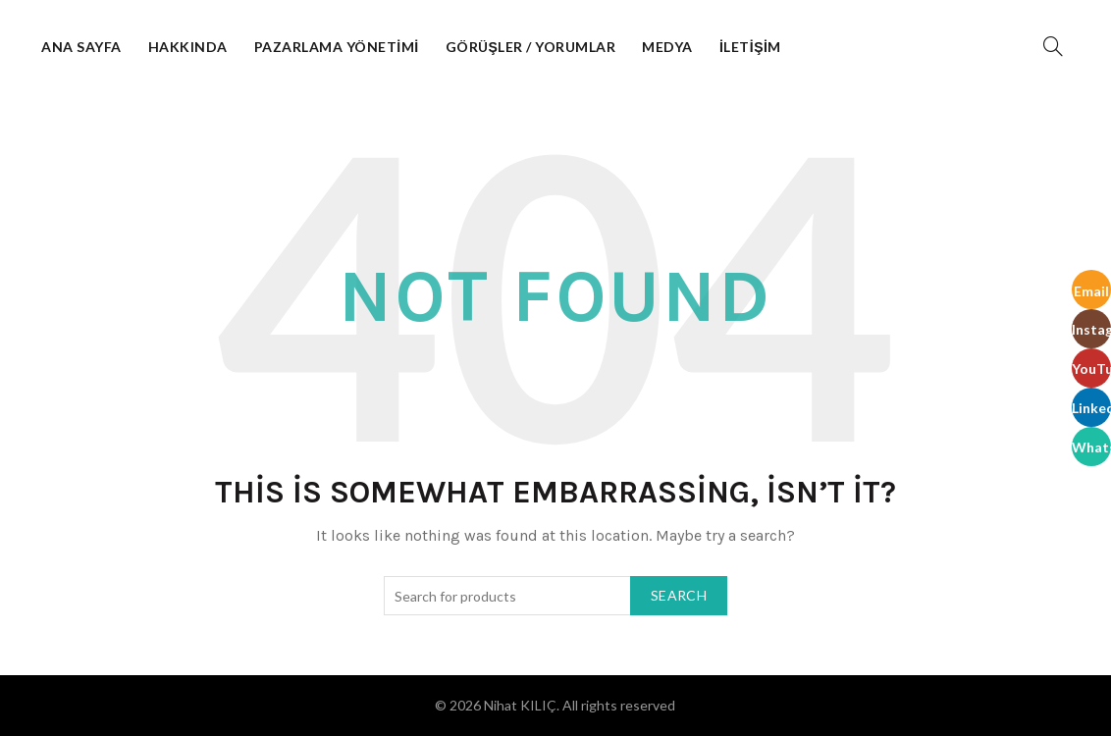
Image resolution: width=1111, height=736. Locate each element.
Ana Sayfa (81, 46)
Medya (667, 46)
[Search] (1053, 46)
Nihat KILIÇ (520, 705)
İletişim (750, 46)
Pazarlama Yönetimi (336, 46)
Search (679, 595)
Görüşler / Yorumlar (531, 46)
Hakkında (188, 46)
